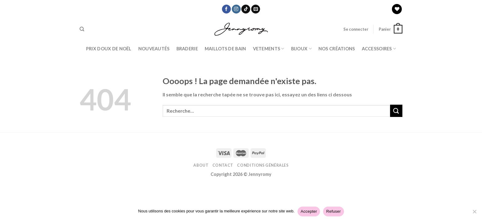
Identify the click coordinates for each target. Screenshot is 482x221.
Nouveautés (154, 48)
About (200, 165)
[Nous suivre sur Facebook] (226, 9)
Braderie (187, 48)
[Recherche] (82, 29)
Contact (222, 165)
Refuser (333, 211)
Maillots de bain (225, 48)
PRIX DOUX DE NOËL (109, 48)
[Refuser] (474, 213)
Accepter (309, 211)
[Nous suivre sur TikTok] (245, 9)
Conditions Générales (262, 165)
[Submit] (396, 111)
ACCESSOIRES (379, 49)
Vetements (268, 49)
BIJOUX (301, 49)
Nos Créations (336, 48)
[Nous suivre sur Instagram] (236, 9)
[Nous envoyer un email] (255, 9)
